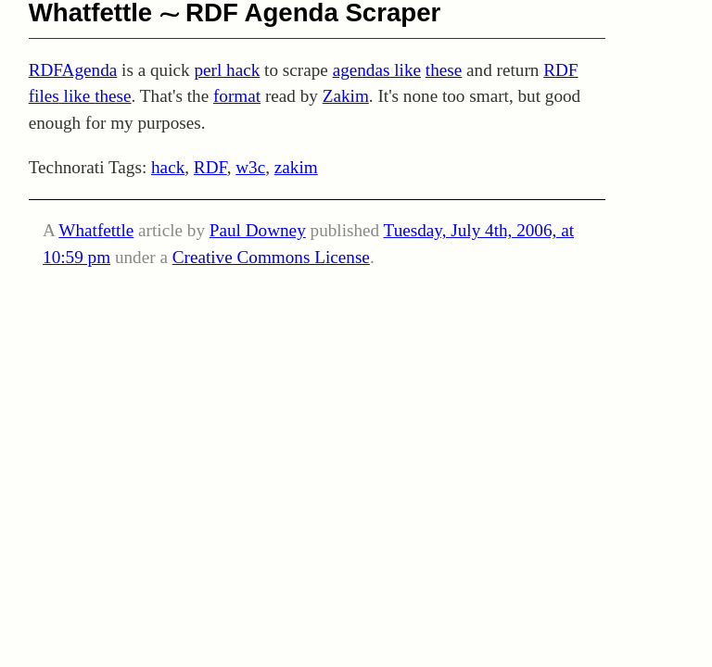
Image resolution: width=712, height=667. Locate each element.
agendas (361, 70)
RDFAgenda (73, 70)
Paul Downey (258, 230)
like (405, 70)
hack (167, 167)
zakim (296, 167)
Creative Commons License (271, 257)
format (237, 96)
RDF (210, 167)
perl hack (227, 70)
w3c (250, 167)
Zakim (346, 96)
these (444, 70)
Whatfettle (96, 230)
